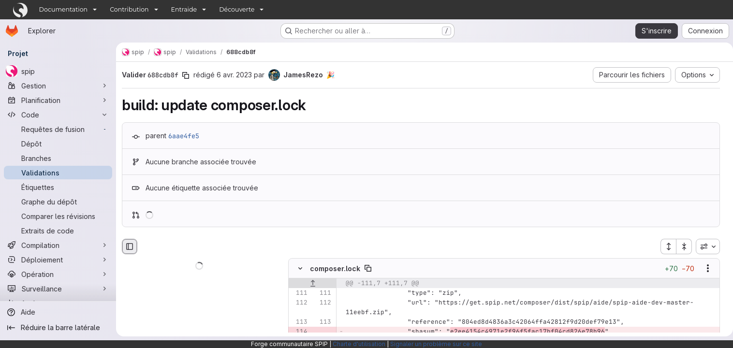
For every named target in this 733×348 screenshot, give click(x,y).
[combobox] (704, 246)
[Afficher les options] (704, 269)
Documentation (63, 9)
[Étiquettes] (58, 187)
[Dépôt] (58, 143)
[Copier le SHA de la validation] (185, 75)
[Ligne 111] (299, 293)
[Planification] (58, 100)
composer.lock (335, 268)
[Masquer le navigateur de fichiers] (129, 246)
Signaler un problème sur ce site (436, 344)
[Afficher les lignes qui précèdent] (313, 284)
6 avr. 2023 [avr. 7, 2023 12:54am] (234, 75)
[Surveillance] (58, 288)
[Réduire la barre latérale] (58, 327)
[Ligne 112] (299, 303)
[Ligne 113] (299, 322)
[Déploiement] (58, 259)
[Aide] (58, 312)
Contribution (129, 9)
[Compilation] (58, 245)
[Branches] (58, 158)
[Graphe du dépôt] (58, 201)
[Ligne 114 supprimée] (299, 332)
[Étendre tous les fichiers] (664, 246)
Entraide (184, 9)
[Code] (58, 114)
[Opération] (58, 274)
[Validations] (58, 172)
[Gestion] (58, 85)
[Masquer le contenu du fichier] (300, 269)
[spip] (58, 71)
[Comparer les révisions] (58, 216)
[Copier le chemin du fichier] (368, 269)
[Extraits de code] (58, 230)
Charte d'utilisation (359, 344)
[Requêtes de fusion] (58, 129)
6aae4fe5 (183, 135)
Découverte (236, 9)
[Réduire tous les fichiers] (680, 246)
